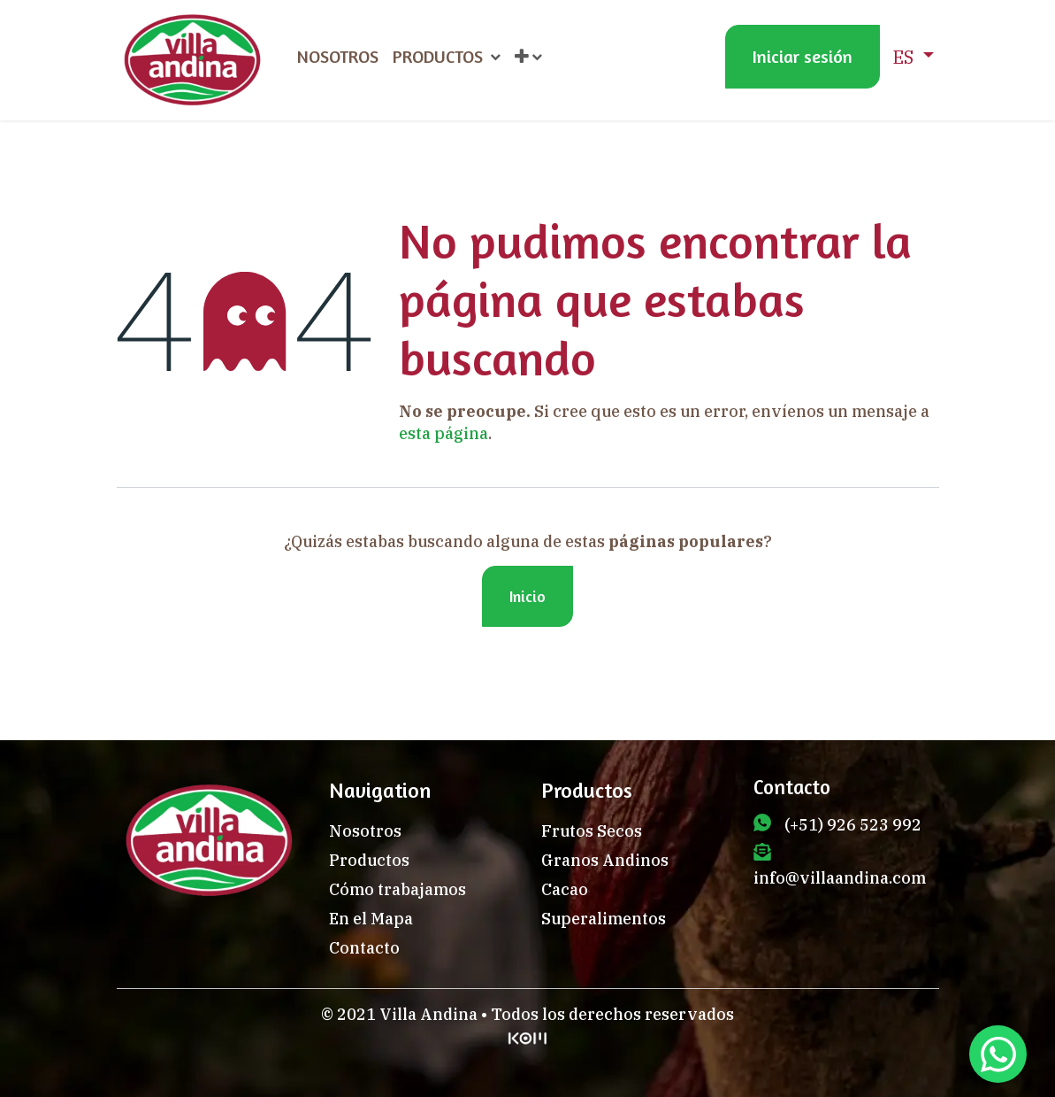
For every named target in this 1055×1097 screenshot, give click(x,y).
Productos (369, 860)
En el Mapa (371, 918)
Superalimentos (603, 918)
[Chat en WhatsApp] (998, 1054)
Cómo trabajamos (397, 889)
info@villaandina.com (839, 878)
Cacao (564, 889)
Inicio (527, 596)
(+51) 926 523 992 (852, 825)
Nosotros (365, 831)
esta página (443, 433)
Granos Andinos (605, 860)
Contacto (364, 948)
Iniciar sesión (802, 56)
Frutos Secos (591, 831)
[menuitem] (338, 56)
